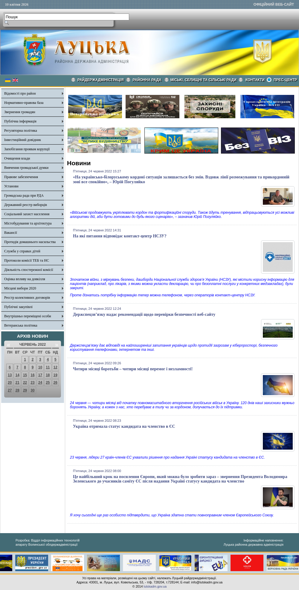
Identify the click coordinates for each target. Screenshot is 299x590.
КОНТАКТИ (255, 80)
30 (32, 390)
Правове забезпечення (21, 177)
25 (48, 382)
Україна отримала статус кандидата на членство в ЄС (124, 426)
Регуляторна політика (20, 130)
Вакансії (10, 232)
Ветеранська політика (20, 325)
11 (48, 367)
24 (40, 382)
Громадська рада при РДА (24, 195)
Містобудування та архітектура (28, 223)
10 (40, 367)
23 (32, 382)
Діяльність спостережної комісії (28, 270)
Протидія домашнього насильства (30, 242)
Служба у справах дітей (22, 251)
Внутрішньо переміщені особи (27, 316)
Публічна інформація (20, 121)
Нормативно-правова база (23, 103)
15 (25, 375)
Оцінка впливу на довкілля (24, 279)
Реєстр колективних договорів (27, 297)
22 (25, 382)
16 (32, 375)
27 (10, 390)
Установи (11, 186)
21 (17, 382)
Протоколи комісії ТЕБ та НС (26, 260)
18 (48, 375)
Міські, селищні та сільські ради (203, 80)
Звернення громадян (19, 112)
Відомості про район (20, 93)
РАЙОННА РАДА (147, 80)
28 (17, 390)
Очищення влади (17, 158)
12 (55, 367)
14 (17, 375)
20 (10, 382)
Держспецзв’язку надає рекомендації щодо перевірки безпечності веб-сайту (144, 314)
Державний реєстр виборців (25, 205)
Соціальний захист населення (26, 214)
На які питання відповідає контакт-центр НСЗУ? (120, 236)
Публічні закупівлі (18, 307)
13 (10, 375)
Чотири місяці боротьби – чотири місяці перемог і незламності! (133, 369)
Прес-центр (285, 80)
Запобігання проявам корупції (27, 149)
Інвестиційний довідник (22, 140)
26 (55, 382)
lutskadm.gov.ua (155, 586)
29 (25, 390)
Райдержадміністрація (100, 80)
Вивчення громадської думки (26, 168)
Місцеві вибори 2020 (20, 288)
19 (55, 375)
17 (40, 375)
